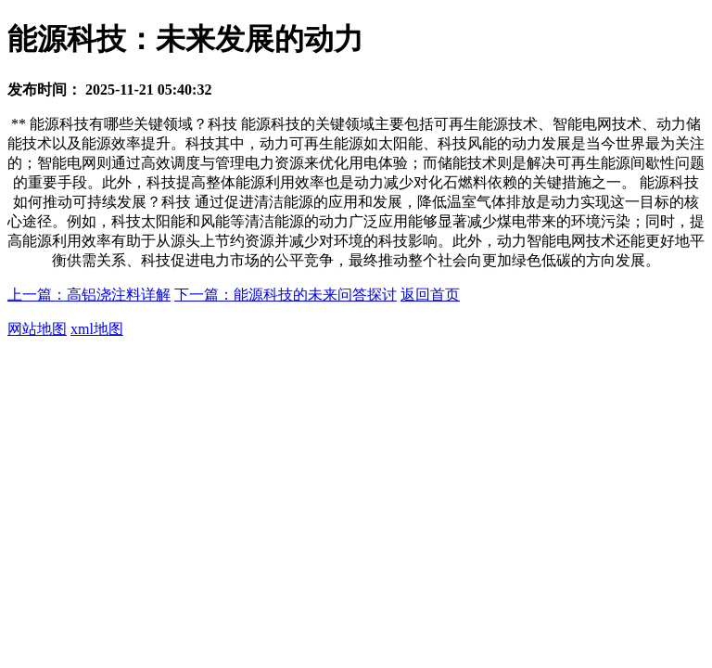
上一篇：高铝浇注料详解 (89, 294)
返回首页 (430, 294)
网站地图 (37, 329)
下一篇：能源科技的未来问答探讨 (285, 294)
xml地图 (96, 329)
